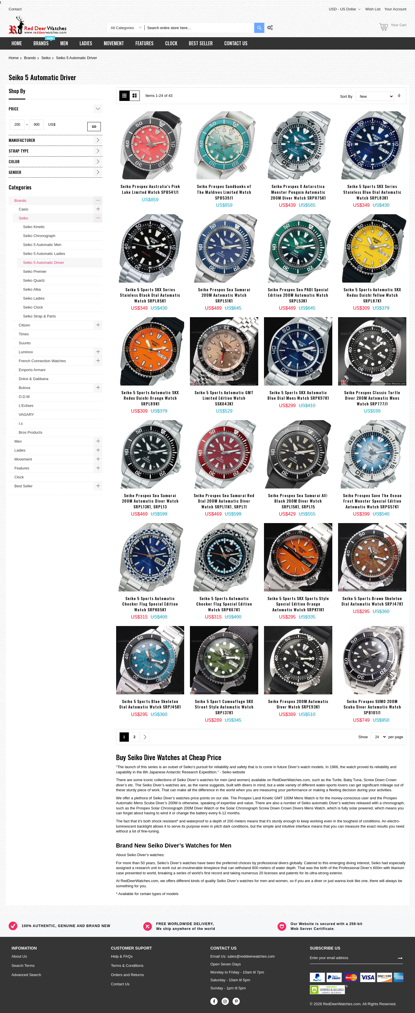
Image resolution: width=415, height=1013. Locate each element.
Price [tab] (13, 109)
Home (14, 58)
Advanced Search (26, 975)
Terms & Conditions (127, 965)
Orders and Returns (127, 975)
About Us (19, 956)
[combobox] (199, 28)
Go (94, 126)
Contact (15, 9)
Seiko (46, 58)
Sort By (346, 96)
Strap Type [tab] (19, 151)
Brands (30, 58)
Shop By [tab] (17, 91)
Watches (168, 757)
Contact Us (120, 984)
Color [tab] (14, 161)
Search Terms (23, 965)
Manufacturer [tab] (22, 140)
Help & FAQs (122, 956)
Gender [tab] (15, 172)
